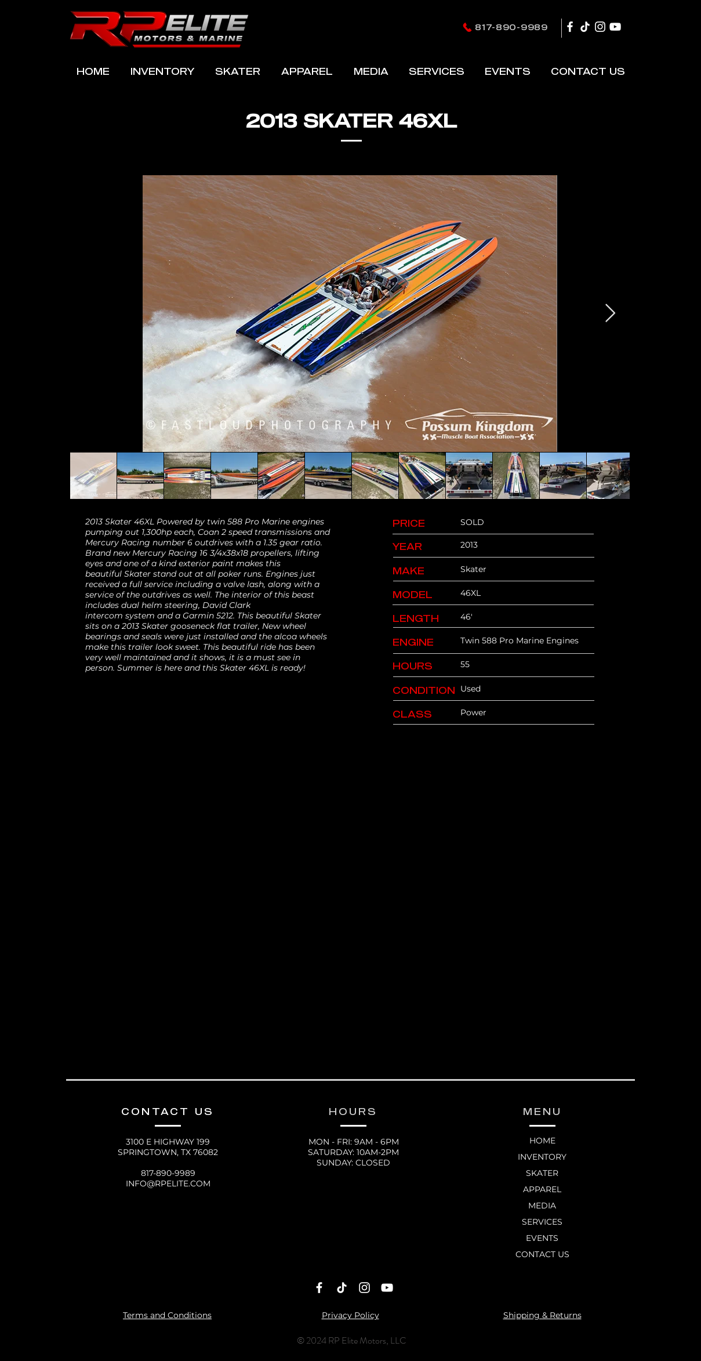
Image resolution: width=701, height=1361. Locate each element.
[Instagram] (600, 27)
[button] (238, 71)
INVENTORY (542, 1157)
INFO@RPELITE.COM (168, 1183)
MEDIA (542, 1205)
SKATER (542, 1173)
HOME (542, 1140)
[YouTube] (615, 27)
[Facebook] (570, 27)
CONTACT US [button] (542, 1254)
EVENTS (542, 1238)
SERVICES (542, 1222)
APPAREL (542, 1189)
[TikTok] (585, 27)
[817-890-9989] (505, 27)
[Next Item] (610, 313)
